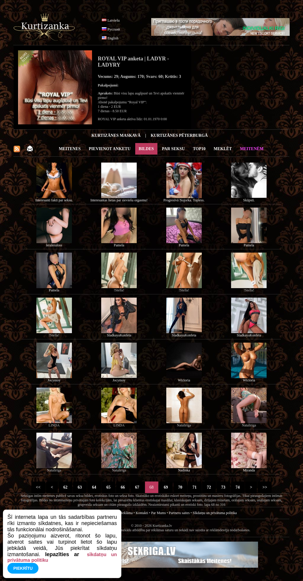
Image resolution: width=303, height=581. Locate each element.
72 (209, 487)
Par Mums (158, 513)
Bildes (146, 149)
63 (80, 487)
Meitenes (70, 149)
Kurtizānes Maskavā (116, 135)
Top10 (199, 149)
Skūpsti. (249, 200)
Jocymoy (54, 380)
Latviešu (113, 20)
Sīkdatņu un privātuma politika (215, 513)
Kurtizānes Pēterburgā (179, 135)
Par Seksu (173, 149)
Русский (113, 29)
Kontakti (142, 513)
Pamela (119, 245)
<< (38, 487)
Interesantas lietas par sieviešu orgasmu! (119, 200)
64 (94, 487)
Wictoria (184, 380)
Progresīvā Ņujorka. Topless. (183, 200)
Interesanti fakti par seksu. (54, 200)
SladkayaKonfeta (119, 335)
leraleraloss (54, 245)
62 (65, 487)
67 (137, 487)
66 (123, 487)
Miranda (249, 470)
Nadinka (184, 470)
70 (180, 487)
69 (166, 487)
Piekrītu (23, 568)
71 (194, 487)
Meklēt (223, 149)
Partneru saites (179, 513)
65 (108, 487)
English (112, 38)
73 (223, 487)
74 (238, 487)
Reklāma (126, 513)
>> (264, 487)
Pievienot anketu (109, 149)
